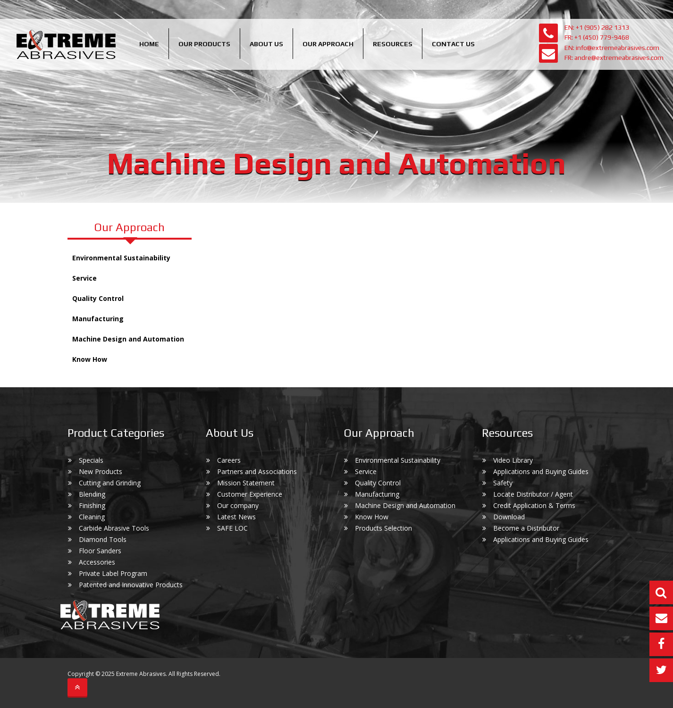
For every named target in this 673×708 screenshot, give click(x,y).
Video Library (513, 460)
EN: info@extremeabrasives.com (611, 47)
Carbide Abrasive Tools (114, 528)
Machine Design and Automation (128, 338)
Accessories (97, 562)
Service (84, 278)
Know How (89, 359)
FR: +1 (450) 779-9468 (596, 37)
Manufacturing (98, 318)
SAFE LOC (232, 528)
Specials (91, 460)
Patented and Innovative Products (131, 584)
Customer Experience (249, 494)
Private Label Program (113, 573)
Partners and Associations (257, 471)
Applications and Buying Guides (541, 471)
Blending (92, 494)
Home (149, 44)
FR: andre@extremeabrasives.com (614, 57)
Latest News (236, 516)
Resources (392, 44)
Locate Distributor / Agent (533, 494)
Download (509, 516)
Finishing (92, 505)
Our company (238, 505)
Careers (229, 460)
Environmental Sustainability (121, 257)
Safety (503, 482)
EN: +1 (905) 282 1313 (596, 27)
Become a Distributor (526, 528)
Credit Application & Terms (534, 505)
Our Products (204, 44)
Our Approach (328, 44)
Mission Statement (246, 482)
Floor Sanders (100, 550)
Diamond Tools (102, 539)
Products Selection (383, 528)
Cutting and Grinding (110, 482)
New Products (100, 471)
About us (266, 44)
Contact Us (453, 44)
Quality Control (98, 298)
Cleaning (92, 516)
